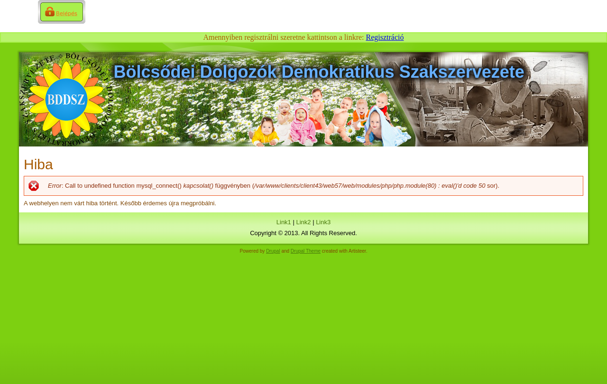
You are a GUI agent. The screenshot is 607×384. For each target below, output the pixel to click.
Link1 (283, 222)
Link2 (303, 222)
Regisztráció (385, 37)
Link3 (323, 222)
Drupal (273, 251)
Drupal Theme (306, 251)
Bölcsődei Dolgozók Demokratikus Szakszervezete (319, 72)
